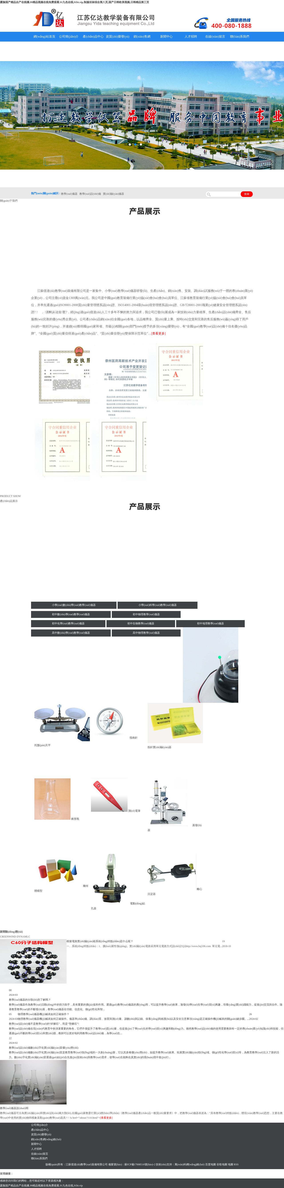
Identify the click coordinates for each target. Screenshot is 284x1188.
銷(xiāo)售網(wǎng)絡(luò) (142, 41)
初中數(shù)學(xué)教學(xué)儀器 (71, 614)
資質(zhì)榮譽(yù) (117, 36)
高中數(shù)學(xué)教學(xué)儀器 (71, 632)
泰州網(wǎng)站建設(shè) (212, 1173)
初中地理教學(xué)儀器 (210, 623)
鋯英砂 (92, 1173)
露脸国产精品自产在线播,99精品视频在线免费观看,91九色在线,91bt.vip (41, 1185)
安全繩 (121, 1173)
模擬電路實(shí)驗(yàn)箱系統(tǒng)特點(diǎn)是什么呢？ (100, 941)
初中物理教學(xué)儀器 (146, 614)
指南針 (134, 737)
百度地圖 (210, 1164)
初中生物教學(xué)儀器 (140, 623)
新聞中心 (166, 36)
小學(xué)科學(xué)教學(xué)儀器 (157, 605)
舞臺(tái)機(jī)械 (78, 1173)
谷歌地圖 (222, 1164)
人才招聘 (191, 36)
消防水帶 (137, 1173)
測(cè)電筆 (134, 810)
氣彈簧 (27, 1173)
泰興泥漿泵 (103, 1173)
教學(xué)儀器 (189, 1173)
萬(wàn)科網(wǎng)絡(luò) (190, 1164)
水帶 (113, 1173)
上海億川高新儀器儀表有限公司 (50, 1173)
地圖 (230, 1164)
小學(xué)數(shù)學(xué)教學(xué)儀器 (74, 605)
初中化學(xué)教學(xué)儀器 (68, 623)
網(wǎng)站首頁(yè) (44, 41)
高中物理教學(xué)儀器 (146, 632)
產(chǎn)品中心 (93, 36)
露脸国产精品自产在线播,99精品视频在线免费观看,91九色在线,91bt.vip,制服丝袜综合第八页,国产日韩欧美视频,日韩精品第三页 (74, 2)
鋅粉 (128, 1173)
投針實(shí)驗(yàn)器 (159, 747)
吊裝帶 (18, 1173)
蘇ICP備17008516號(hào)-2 (139, 1164)
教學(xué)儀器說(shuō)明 (166, 51)
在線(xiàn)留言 (215, 36)
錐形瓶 (75, 818)
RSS (236, 1164)
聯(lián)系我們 (239, 36)
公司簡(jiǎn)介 (69, 36)
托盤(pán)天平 (42, 745)
